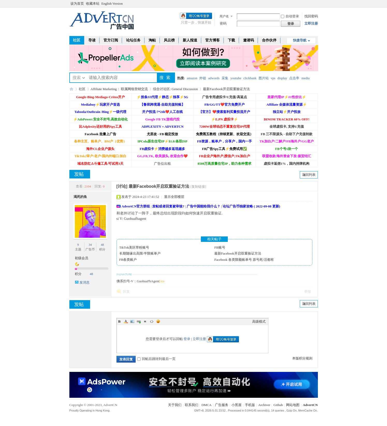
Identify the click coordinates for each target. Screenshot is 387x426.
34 (90, 245)
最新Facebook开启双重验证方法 (226, 89)
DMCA (206, 405)
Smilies (158, 321)
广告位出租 (162, 163)
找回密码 (311, 16)
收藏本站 (92, 3)
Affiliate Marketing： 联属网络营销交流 (119, 89)
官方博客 (212, 40)
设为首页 (77, 3)
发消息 (84, 282)
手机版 (250, 405)
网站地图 (293, 405)
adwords (214, 78)
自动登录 (290, 16)
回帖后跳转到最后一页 (156, 359)
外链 (202, 78)
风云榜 (169, 40)
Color (125, 321)
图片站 (264, 78)
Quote (145, 321)
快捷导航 (299, 40)
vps (273, 78)
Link (138, 321)
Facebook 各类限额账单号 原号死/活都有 (244, 260)
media (305, 78)
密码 (223, 23)
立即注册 (311, 23)
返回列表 (309, 175)
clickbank (250, 78)
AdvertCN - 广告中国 (71, 89)
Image (132, 321)
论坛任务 (133, 40)
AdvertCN (310, 405)
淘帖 (152, 40)
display (282, 78)
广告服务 (221, 405)
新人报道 (190, 40)
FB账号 (219, 247)
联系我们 (191, 405)
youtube (235, 78)
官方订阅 (111, 40)
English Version (112, 3)
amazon (192, 78)
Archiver (264, 405)
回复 (126, 291)
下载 (231, 40)
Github (278, 405)
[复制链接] (198, 187)
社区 (76, 40)
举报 (307, 291)
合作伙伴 (269, 40)
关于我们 (174, 405)
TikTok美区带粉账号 (134, 247)
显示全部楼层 (174, 197)
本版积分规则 (302, 358)
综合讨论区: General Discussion (175, 89)
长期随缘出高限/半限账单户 (140, 253)
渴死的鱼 (80, 197)
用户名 (224, 16)
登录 (187, 339)
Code (151, 321)
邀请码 (248, 40)
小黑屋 (236, 405)
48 (102, 245)
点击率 (294, 78)
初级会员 (81, 258)
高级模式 (259, 321)
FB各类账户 (128, 260)
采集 (225, 78)
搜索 (76, 77)
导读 (92, 40)
